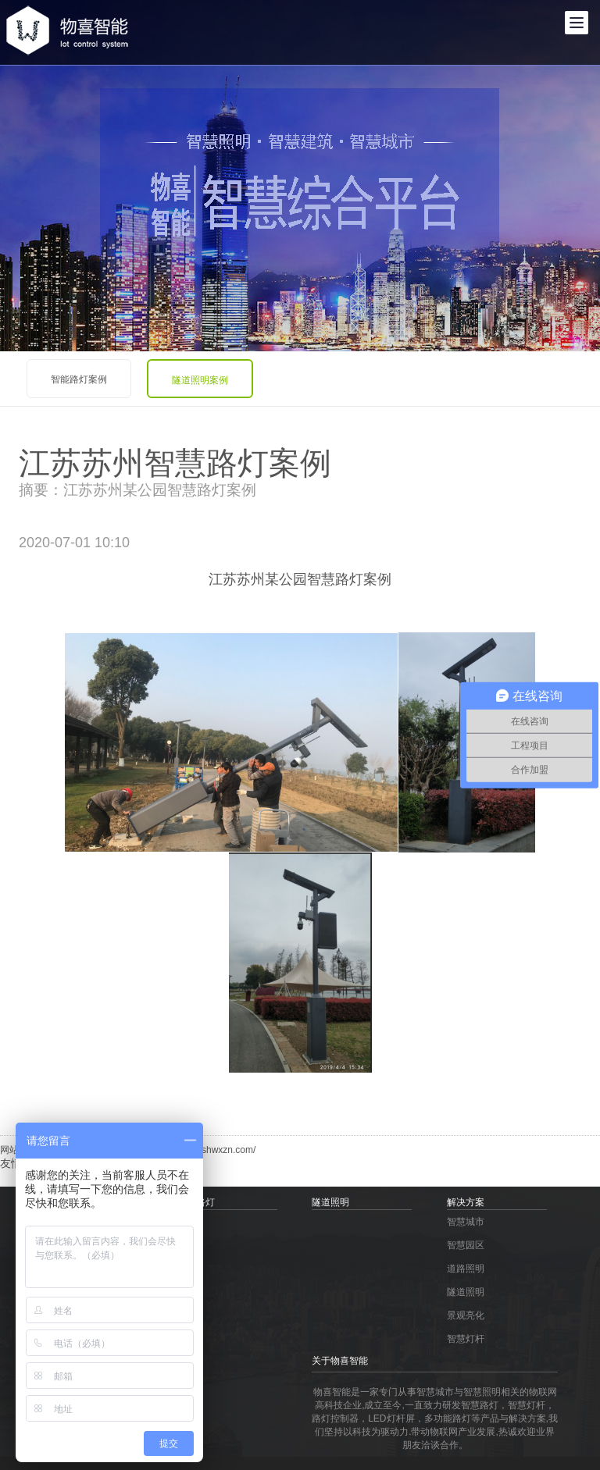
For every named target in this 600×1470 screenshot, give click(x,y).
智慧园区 (465, 1245)
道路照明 (465, 1268)
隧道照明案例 (200, 380)
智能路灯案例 (79, 379)
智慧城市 (465, 1221)
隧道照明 (465, 1292)
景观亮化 (465, 1315)
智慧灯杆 (465, 1338)
